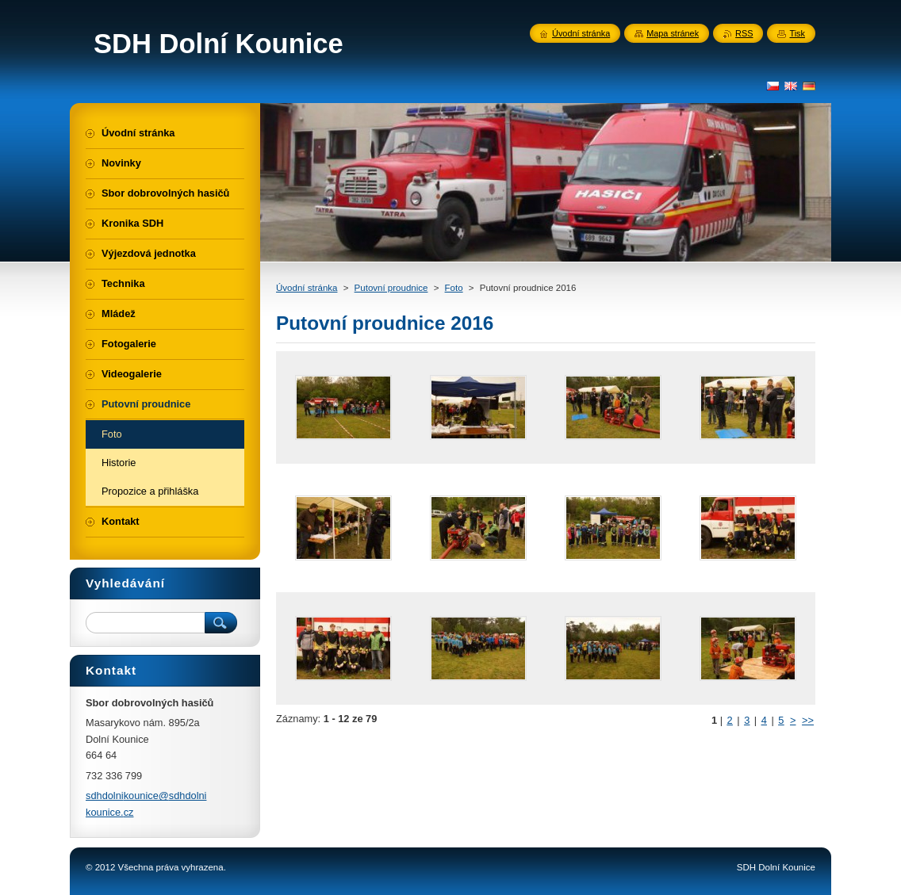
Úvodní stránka (306, 288)
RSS (744, 33)
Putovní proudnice (391, 288)
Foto (454, 288)
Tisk (797, 33)
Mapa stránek (672, 33)
